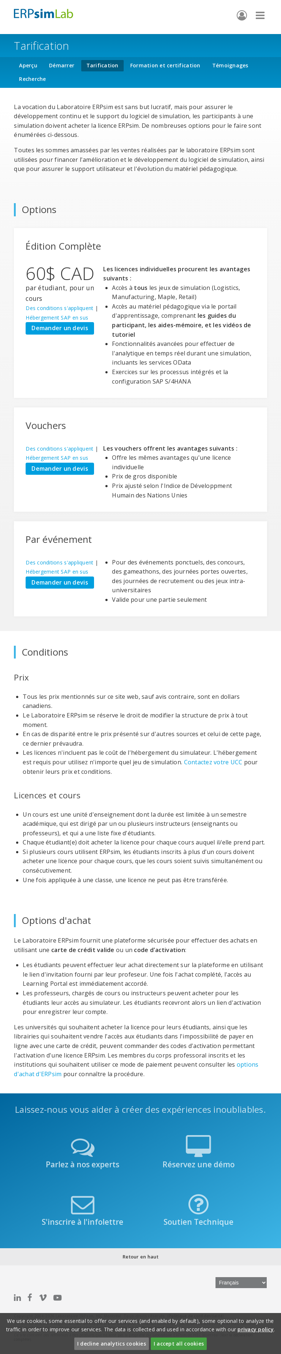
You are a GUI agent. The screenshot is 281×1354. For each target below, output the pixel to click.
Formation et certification (165, 65)
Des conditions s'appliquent (59, 308)
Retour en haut (140, 1256)
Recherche (32, 78)
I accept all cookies (179, 1343)
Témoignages (230, 65)
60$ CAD (60, 273)
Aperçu (28, 65)
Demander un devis (59, 328)
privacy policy (255, 1329)
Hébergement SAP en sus (57, 317)
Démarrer (61, 65)
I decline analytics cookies (111, 1343)
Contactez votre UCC (213, 762)
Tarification (102, 65)
